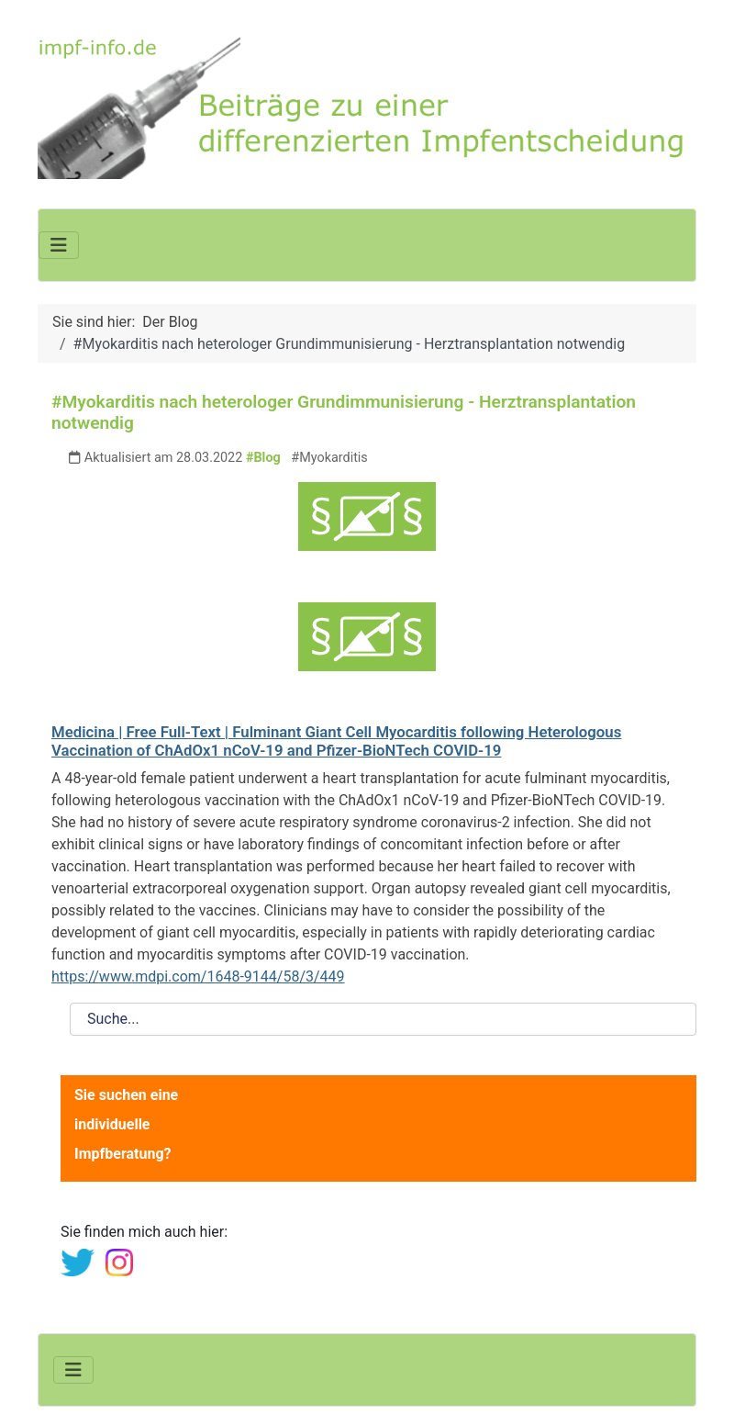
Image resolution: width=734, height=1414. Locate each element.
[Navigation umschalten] (59, 245)
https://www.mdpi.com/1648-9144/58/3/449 (198, 976)
